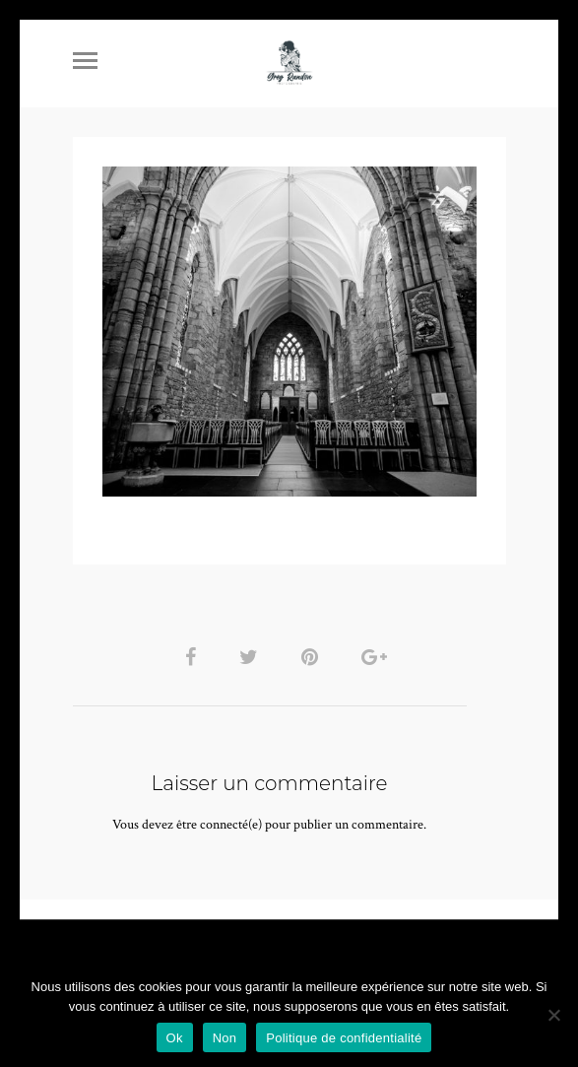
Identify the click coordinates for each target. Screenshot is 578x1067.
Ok (174, 1038)
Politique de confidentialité (343, 1038)
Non (225, 1038)
